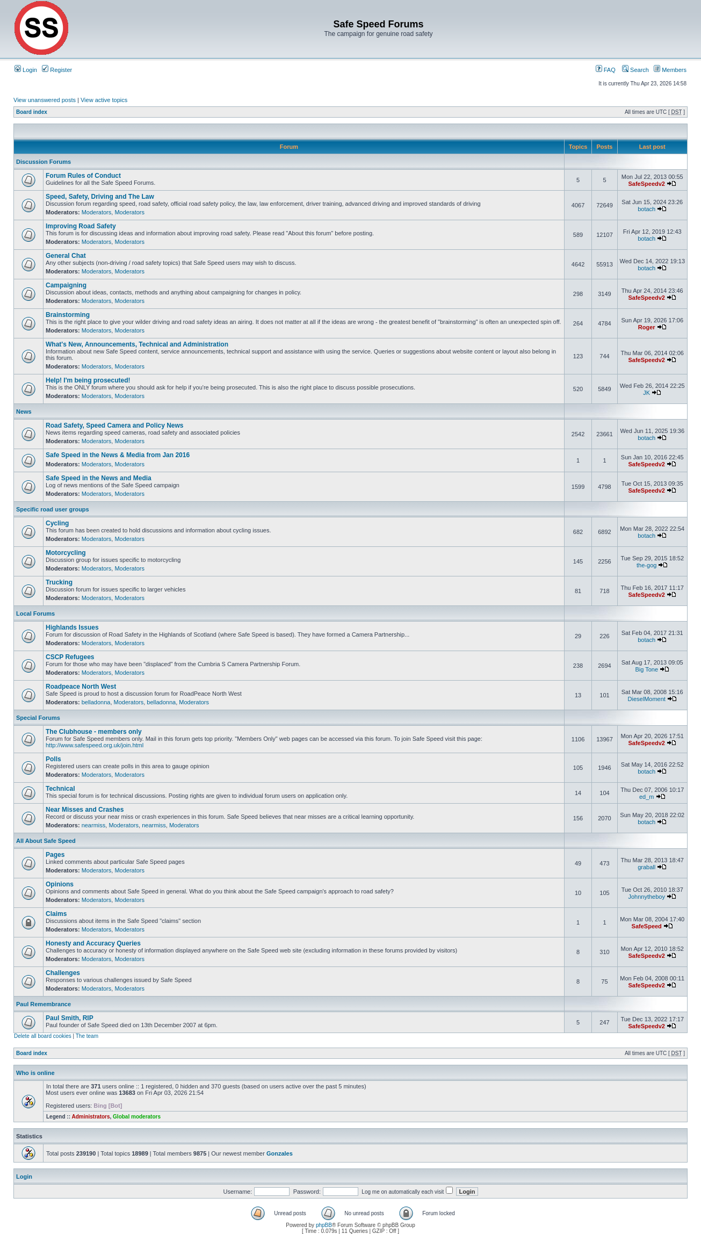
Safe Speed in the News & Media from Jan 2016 (118, 455)
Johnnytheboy (646, 896)
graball (646, 867)
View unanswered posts (44, 100)
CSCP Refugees (70, 657)
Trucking (59, 582)
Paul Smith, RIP (69, 1018)
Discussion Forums (43, 161)
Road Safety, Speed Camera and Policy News (115, 425)
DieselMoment (647, 699)
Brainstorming (68, 315)
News (24, 411)
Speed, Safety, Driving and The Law (100, 196)
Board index (31, 112)
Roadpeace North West (81, 686)
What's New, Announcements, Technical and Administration (137, 344)
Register (57, 70)
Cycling (57, 523)
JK (646, 392)
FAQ (606, 70)
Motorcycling (66, 553)
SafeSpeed (647, 926)
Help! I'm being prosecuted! (88, 380)
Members (670, 70)
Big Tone (646, 669)
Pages (55, 854)
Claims (56, 914)
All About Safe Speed (46, 841)
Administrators (90, 1117)
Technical (60, 788)
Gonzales (279, 1153)
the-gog (646, 565)
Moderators (97, 212)
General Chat (66, 255)
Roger (646, 327)
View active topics (104, 100)
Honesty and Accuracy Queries (93, 943)
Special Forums (38, 718)
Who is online (35, 1073)
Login (26, 70)
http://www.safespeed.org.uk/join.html (94, 745)
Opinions (60, 884)
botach (646, 209)
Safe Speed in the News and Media (98, 478)
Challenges (63, 973)
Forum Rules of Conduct (83, 175)
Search (635, 70)
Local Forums (35, 613)
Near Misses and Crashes (85, 809)
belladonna (96, 702)
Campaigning (66, 285)
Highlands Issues (72, 627)
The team (87, 1036)
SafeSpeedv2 (646, 184)
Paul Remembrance (43, 1004)
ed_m (646, 796)
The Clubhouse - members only (94, 731)
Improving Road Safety (81, 226)
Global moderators (137, 1117)
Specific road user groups (52, 509)
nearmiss (94, 825)
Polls (53, 759)
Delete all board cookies (42, 1036)
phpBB (324, 1225)
